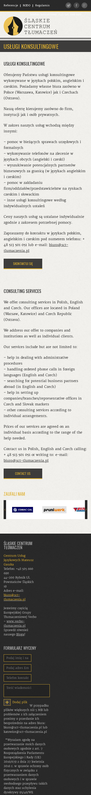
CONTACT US (23, 473)
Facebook (76, 5)
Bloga (20, 634)
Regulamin (42, 5)
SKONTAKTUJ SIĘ (23, 263)
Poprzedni (5, 509)
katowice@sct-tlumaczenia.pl (25, 732)
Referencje (11, 5)
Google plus (84, 5)
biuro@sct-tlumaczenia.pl (26, 460)
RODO (26, 5)
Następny (86, 509)
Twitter (68, 5)
